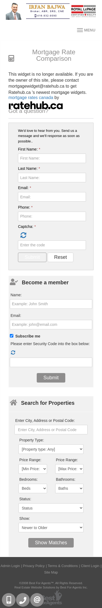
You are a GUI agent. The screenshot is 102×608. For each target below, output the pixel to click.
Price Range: (30, 460)
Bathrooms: (66, 479)
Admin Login (10, 566)
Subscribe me (27, 336)
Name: (16, 295)
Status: (25, 499)
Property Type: (31, 440)
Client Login (90, 566)
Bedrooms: (28, 479)
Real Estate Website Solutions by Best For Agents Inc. (51, 587)
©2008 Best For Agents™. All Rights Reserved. (51, 583)
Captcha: (27, 226)
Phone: (25, 207)
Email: (24, 188)
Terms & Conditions (63, 566)
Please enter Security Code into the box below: (50, 344)
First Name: (29, 149)
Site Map (51, 572)
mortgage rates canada (30, 97)
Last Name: (29, 168)
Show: (24, 518)
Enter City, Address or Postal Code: (45, 420)
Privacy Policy (34, 566)
